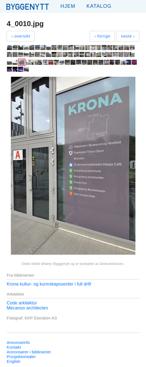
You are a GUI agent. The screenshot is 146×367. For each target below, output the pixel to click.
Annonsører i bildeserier (29, 351)
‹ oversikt (20, 36)
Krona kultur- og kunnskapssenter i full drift (49, 284)
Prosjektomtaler (21, 356)
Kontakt (14, 347)
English (13, 361)
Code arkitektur (22, 303)
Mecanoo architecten (27, 308)
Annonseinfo (18, 342)
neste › (128, 36)
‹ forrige (102, 36)
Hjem (67, 6)
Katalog (98, 6)
